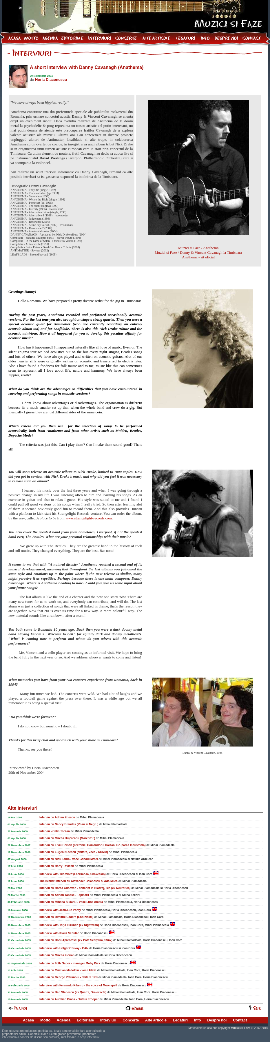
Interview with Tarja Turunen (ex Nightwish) (69, 925)
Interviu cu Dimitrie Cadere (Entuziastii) (66, 917)
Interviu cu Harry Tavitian (56, 866)
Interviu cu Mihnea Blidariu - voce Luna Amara (71, 902)
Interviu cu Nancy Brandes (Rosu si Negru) (68, 824)
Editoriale (85, 1020)
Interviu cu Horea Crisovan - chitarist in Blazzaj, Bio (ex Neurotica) (85, 888)
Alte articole (156, 1020)
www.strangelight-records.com (88, 518)
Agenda (64, 1020)
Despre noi (217, 1020)
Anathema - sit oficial (198, 257)
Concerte (131, 1020)
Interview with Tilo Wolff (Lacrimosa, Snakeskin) (72, 874)
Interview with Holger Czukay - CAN (63, 948)
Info (197, 1020)
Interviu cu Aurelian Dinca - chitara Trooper (69, 999)
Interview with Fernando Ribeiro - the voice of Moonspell (78, 985)
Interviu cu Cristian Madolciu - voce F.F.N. (67, 970)
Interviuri (108, 1020)
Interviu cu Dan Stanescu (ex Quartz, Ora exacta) (72, 992)
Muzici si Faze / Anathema (198, 248)
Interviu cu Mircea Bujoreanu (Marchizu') (67, 838)
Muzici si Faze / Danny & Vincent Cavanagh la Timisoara (198, 252)
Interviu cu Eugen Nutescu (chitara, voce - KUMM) (73, 852)
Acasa (28, 1020)
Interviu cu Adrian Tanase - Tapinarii (64, 895)
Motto (45, 1020)
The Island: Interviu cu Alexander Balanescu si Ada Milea (78, 881)
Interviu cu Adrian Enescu (57, 817)
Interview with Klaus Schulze (59, 933)
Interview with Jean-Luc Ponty (60, 910)
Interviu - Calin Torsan (54, 831)
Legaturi (180, 1020)
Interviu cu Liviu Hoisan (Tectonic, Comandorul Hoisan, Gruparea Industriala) (92, 845)
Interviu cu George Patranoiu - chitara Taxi (68, 977)
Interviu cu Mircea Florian (56, 955)
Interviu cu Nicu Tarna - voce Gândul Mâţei (68, 859)
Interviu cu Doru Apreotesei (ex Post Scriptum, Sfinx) (75, 940)
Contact (240, 1020)
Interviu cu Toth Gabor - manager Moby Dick (69, 963)
